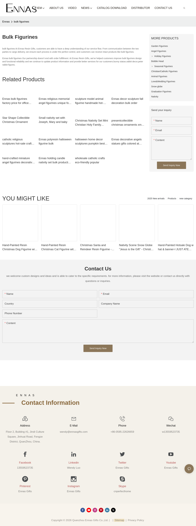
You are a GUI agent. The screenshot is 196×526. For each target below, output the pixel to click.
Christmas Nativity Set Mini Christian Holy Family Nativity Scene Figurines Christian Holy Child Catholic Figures (91, 123)
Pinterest (25, 486)
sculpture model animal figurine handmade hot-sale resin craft (89, 101)
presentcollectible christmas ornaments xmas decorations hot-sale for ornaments (127, 123)
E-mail (74, 425)
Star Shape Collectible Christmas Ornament (16, 120)
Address (25, 425)
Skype (122, 486)
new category (185, 198)
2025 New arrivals (155, 198)
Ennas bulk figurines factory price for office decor (15, 101)
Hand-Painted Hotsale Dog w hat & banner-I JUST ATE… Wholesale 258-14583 (175, 247)
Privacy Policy (136, 520)
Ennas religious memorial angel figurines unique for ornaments (54, 101)
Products (172, 198)
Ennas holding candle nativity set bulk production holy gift (55, 161)
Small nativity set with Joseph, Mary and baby (53, 120)
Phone (122, 425)
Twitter (122, 462)
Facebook (25, 462)
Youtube (171, 462)
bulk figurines (21, 21)
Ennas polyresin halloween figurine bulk (55, 141)
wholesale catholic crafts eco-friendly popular (90, 160)
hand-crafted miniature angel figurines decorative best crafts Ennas (18, 161)
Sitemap (119, 520)
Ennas (6, 21)
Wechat (170, 425)
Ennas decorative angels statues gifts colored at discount (126, 142)
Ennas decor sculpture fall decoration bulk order (127, 101)
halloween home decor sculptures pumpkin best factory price (90, 142)
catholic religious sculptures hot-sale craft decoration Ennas (17, 142)
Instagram (74, 486)
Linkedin (74, 462)
